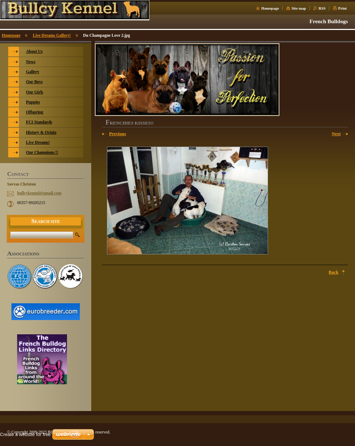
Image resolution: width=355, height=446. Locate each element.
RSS (322, 8)
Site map (299, 8)
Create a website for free (25, 434)
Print (342, 8)
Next (336, 133)
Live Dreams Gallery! (52, 35)
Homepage (270, 8)
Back (334, 272)
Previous (117, 133)
